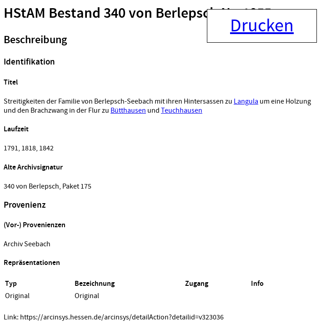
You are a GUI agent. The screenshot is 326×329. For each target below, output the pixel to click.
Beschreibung (35, 40)
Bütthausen (128, 110)
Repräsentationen (32, 263)
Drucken (262, 26)
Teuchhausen (181, 110)
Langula (246, 101)
